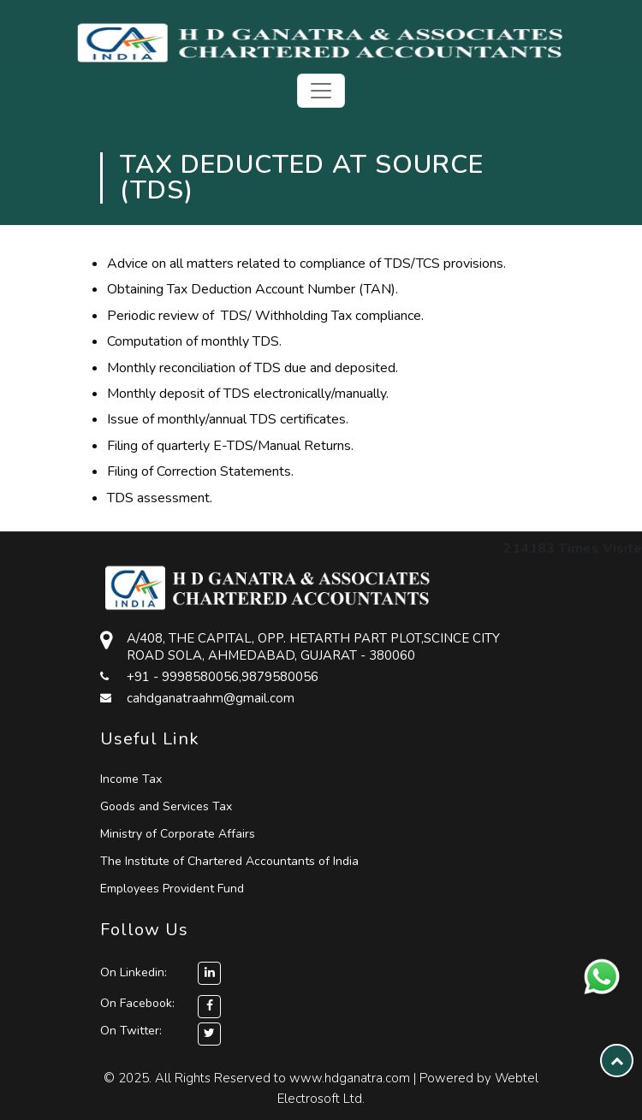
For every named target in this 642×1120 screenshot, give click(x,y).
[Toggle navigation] (321, 91)
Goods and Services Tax (166, 806)
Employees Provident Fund (172, 888)
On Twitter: (131, 1030)
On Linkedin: (160, 972)
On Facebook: (137, 1003)
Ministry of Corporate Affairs (177, 834)
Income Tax (131, 779)
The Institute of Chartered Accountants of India (229, 861)
